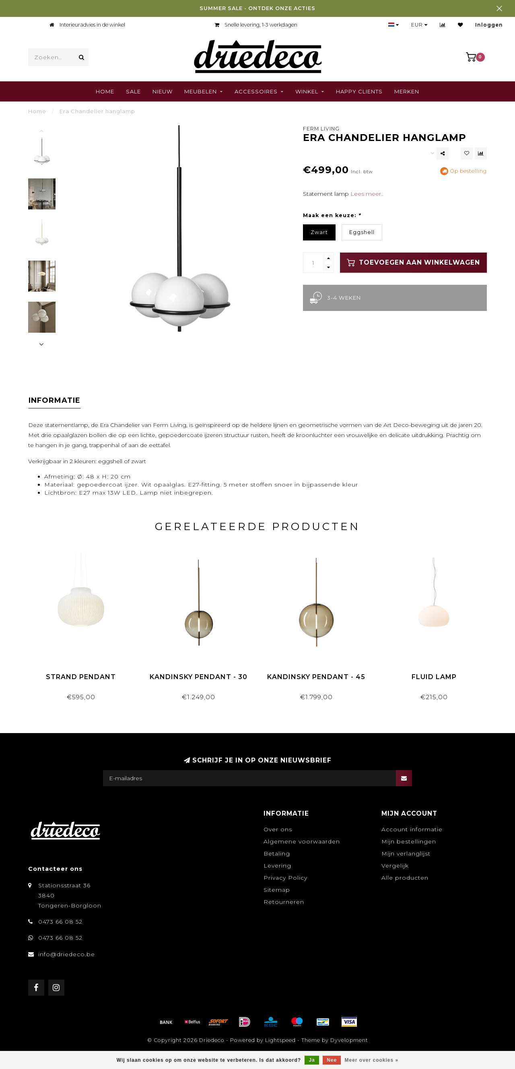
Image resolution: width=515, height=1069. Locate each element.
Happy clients (359, 91)
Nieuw (162, 91)
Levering (277, 865)
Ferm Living (321, 129)
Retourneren (284, 901)
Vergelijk (395, 865)
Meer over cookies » (372, 1060)
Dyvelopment (349, 1040)
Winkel (306, 91)
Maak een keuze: (331, 215)
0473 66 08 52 (60, 921)
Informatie (54, 400)
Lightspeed (280, 1040)
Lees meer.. (366, 193)
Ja (312, 1060)
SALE (133, 91)
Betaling (277, 853)
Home (105, 91)
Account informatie (412, 829)
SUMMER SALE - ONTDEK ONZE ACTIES (257, 8)
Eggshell (362, 232)
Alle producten (404, 877)
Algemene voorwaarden (302, 841)
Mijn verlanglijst (406, 853)
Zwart (319, 232)
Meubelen (200, 91)
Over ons (278, 829)
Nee (332, 1060)
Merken (406, 91)
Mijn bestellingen (408, 841)
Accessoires (256, 91)
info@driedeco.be (66, 954)
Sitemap (277, 889)
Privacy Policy (285, 877)
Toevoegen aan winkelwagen (413, 263)
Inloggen (489, 25)
